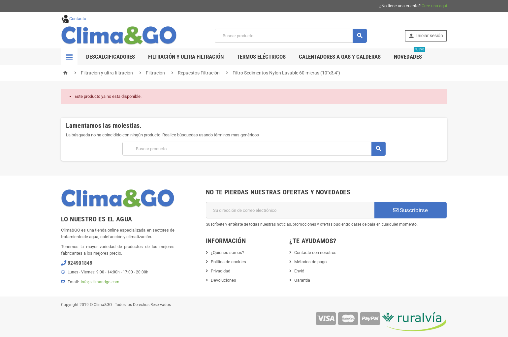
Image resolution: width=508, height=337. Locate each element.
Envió (299, 270)
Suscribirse (410, 210)
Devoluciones (223, 280)
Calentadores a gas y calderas (340, 56)
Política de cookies (228, 261)
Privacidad (220, 270)
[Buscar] (291, 36)
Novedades (409, 54)
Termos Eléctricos (261, 56)
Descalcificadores (110, 56)
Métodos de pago (310, 261)
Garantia (302, 280)
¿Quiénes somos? (227, 252)
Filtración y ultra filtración (186, 56)
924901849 (80, 263)
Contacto (73, 18)
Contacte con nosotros (315, 252)
